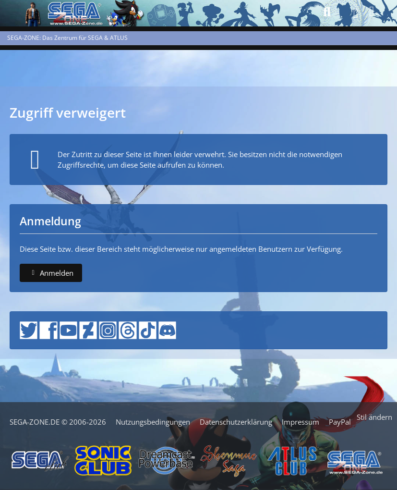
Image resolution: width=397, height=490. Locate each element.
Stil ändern (374, 417)
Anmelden (50, 273)
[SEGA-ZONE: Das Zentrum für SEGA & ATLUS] (31, 12)
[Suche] (327, 12)
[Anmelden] (372, 11)
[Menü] (352, 13)
